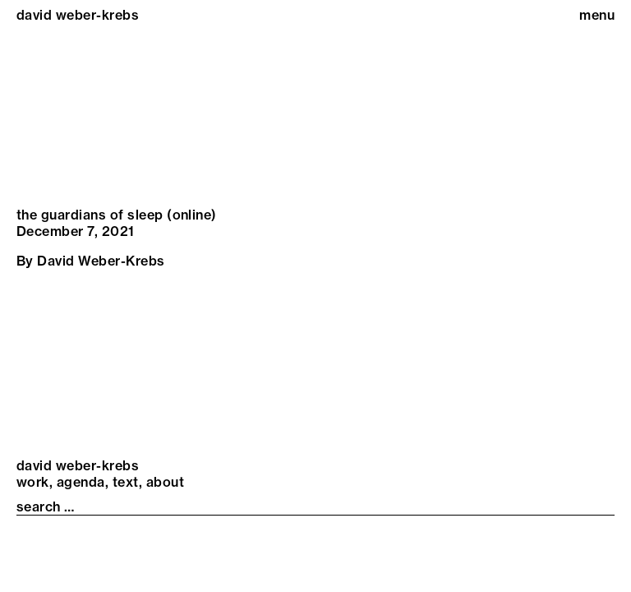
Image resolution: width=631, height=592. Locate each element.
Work (32, 482)
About (165, 482)
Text (126, 482)
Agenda (81, 482)
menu (597, 14)
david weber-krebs (77, 14)
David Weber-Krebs (100, 260)
